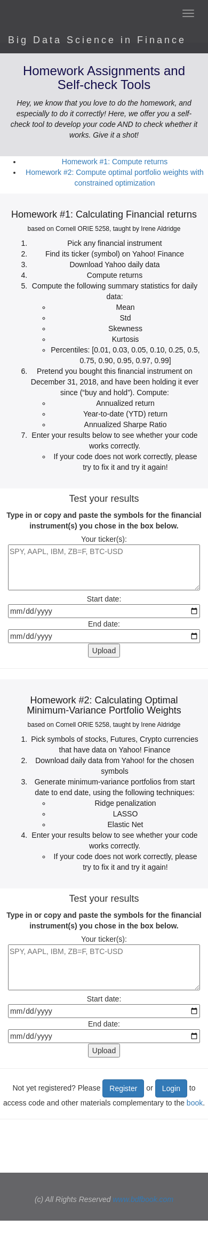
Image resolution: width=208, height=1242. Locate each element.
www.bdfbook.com (143, 1199)
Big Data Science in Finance (97, 40)
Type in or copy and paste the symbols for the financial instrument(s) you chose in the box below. (103, 520)
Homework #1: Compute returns (114, 161)
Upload (104, 650)
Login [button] (171, 1088)
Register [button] (123, 1088)
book (195, 1103)
